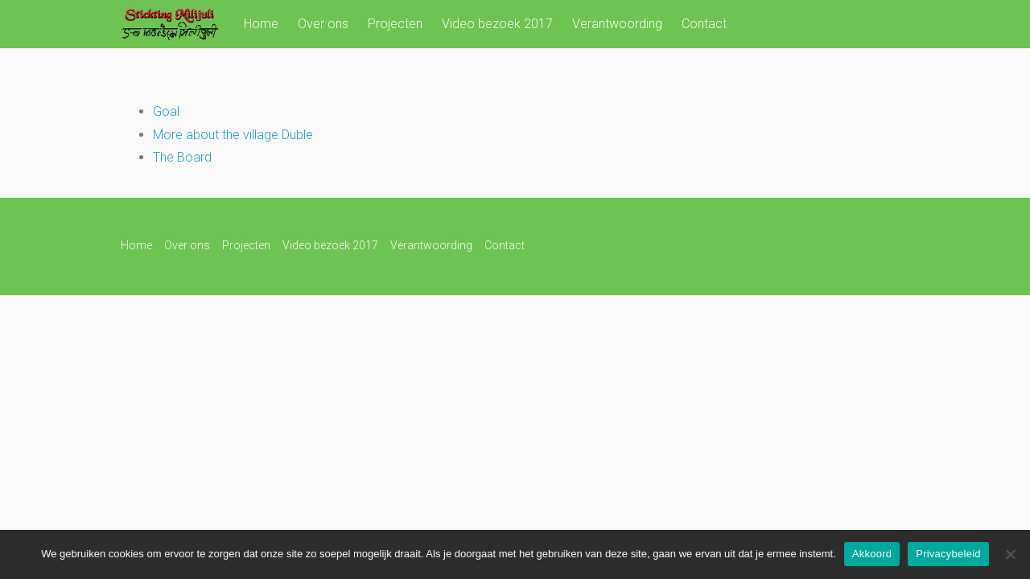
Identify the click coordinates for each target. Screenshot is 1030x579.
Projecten (395, 23)
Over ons (323, 23)
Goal (166, 111)
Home (261, 23)
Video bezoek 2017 (497, 23)
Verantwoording (617, 23)
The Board (182, 157)
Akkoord (872, 554)
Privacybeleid (948, 554)
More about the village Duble (233, 134)
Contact (704, 23)
